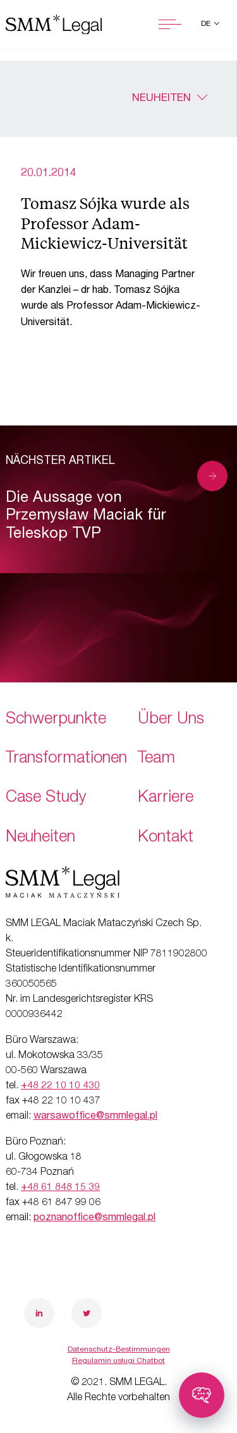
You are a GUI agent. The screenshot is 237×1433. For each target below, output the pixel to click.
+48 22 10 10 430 (60, 1086)
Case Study (46, 798)
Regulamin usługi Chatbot (118, 1361)
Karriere (165, 798)
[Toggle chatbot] (201, 1395)
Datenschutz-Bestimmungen (119, 1349)
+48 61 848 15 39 (60, 1188)
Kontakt (165, 838)
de (206, 24)
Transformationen (66, 759)
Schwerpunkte (56, 720)
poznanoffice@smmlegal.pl (94, 1218)
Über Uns (171, 720)
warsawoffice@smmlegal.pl (95, 1117)
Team (156, 759)
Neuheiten (161, 98)
